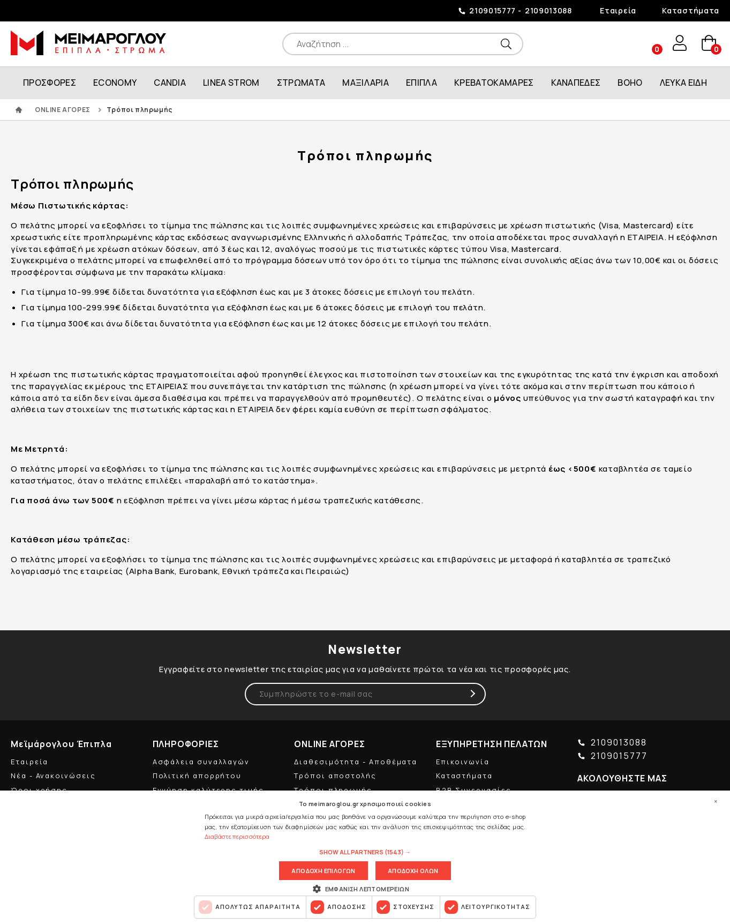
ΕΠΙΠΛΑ (421, 82)
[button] (365, 852)
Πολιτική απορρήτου (197, 775)
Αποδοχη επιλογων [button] (323, 871)
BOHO (630, 82)
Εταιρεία (618, 10)
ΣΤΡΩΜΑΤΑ (301, 82)
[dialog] (365, 857)
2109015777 (492, 10)
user (678, 43)
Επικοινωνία (463, 761)
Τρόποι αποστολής (335, 775)
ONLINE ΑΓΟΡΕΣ (63, 109)
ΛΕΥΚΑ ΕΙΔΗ (683, 82)
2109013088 (548, 10)
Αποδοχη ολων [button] (413, 871)
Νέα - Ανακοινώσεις (53, 775)
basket (708, 43)
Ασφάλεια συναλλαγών (201, 761)
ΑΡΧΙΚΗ (19, 110)
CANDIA (170, 82)
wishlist (648, 43)
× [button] (715, 801)
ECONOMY (115, 82)
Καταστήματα (690, 10)
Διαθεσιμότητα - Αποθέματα (355, 761)
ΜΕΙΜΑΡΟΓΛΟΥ (88, 42)
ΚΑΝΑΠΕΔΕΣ (576, 82)
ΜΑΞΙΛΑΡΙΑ (365, 82)
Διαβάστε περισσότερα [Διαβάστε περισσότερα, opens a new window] (237, 836)
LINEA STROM (231, 82)
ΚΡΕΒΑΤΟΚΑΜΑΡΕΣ (493, 82)
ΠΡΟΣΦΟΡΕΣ (49, 82)
